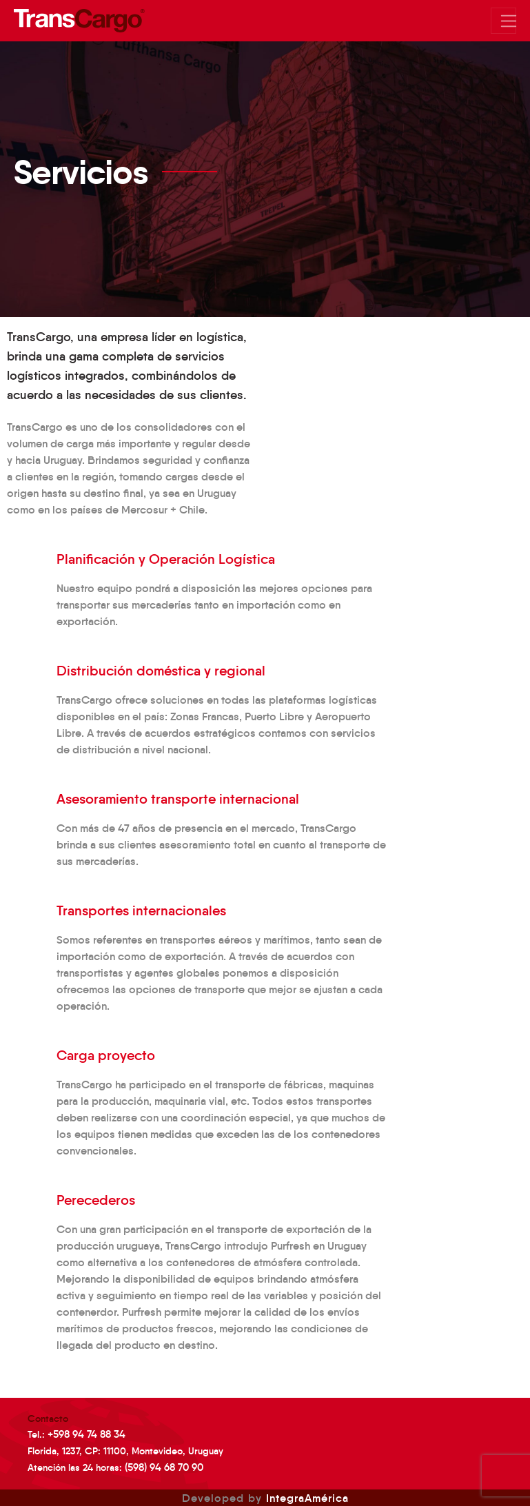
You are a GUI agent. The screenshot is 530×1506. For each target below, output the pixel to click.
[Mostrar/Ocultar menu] (504, 21)
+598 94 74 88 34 (86, 1434)
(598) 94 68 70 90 (164, 1467)
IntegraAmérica (307, 1498)
